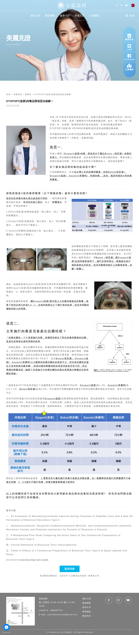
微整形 (28, 94)
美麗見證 (80, 15)
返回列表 (69, 569)
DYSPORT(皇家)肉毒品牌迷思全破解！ (53, 94)
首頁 (8, 94)
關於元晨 (35, 15)
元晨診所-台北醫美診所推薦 (72, 576)
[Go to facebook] (6, 627)
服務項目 (65, 15)
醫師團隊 (50, 15)
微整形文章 (93, 576)
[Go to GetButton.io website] (6, 632)
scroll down (69, 70)
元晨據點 (94, 15)
